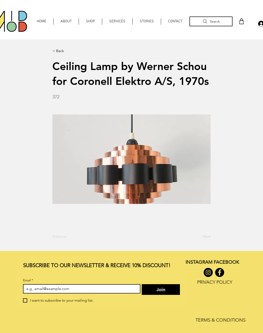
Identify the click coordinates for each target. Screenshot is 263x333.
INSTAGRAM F (200, 262)
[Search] (211, 21)
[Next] (199, 236)
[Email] (80, 289)
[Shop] (241, 21)
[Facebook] (219, 272)
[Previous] (68, 236)
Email (28, 280)
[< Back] (68, 51)
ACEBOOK (227, 262)
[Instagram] (208, 272)
